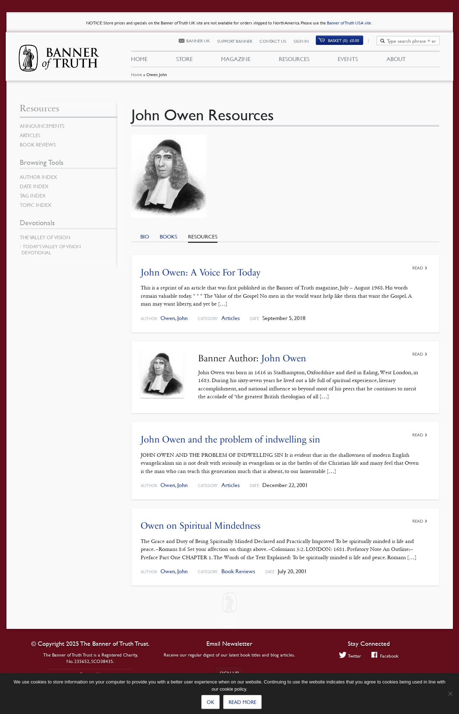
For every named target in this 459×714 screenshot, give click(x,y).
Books (168, 236)
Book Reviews (238, 571)
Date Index (34, 186)
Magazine (235, 60)
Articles (230, 318)
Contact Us (277, 42)
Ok (210, 702)
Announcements (42, 126)
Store (184, 60)
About (396, 60)
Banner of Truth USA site (349, 23)
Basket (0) (347, 42)
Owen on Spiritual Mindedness (201, 525)
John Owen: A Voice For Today (201, 272)
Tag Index (33, 195)
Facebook (384, 656)
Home (136, 77)
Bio (144, 236)
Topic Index (35, 205)
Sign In (305, 42)
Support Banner (239, 42)
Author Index (38, 177)
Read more (242, 702)
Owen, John (174, 318)
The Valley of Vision (45, 237)
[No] (450, 693)
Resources (294, 60)
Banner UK (202, 42)
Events (348, 60)
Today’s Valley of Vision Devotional (51, 249)
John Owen (283, 358)
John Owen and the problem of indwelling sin (230, 439)
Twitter (350, 656)
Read (417, 267)
